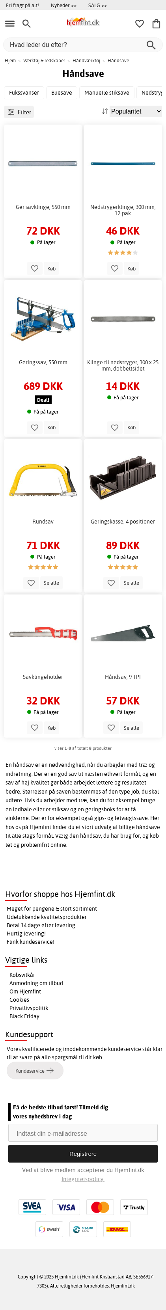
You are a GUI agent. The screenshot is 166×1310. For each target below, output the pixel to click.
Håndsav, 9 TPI (123, 677)
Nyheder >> (63, 5)
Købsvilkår (22, 974)
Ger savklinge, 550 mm (43, 207)
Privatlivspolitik (28, 1008)
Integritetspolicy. (83, 1179)
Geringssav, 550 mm (43, 362)
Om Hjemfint (25, 991)
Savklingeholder (43, 677)
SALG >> (97, 5)
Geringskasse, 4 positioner (123, 521)
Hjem (10, 60)
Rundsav (43, 521)
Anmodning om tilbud (36, 983)
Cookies (19, 999)
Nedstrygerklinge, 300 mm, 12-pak (123, 210)
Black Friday (24, 1016)
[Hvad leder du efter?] (83, 44)
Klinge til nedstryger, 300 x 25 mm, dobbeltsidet (123, 365)
